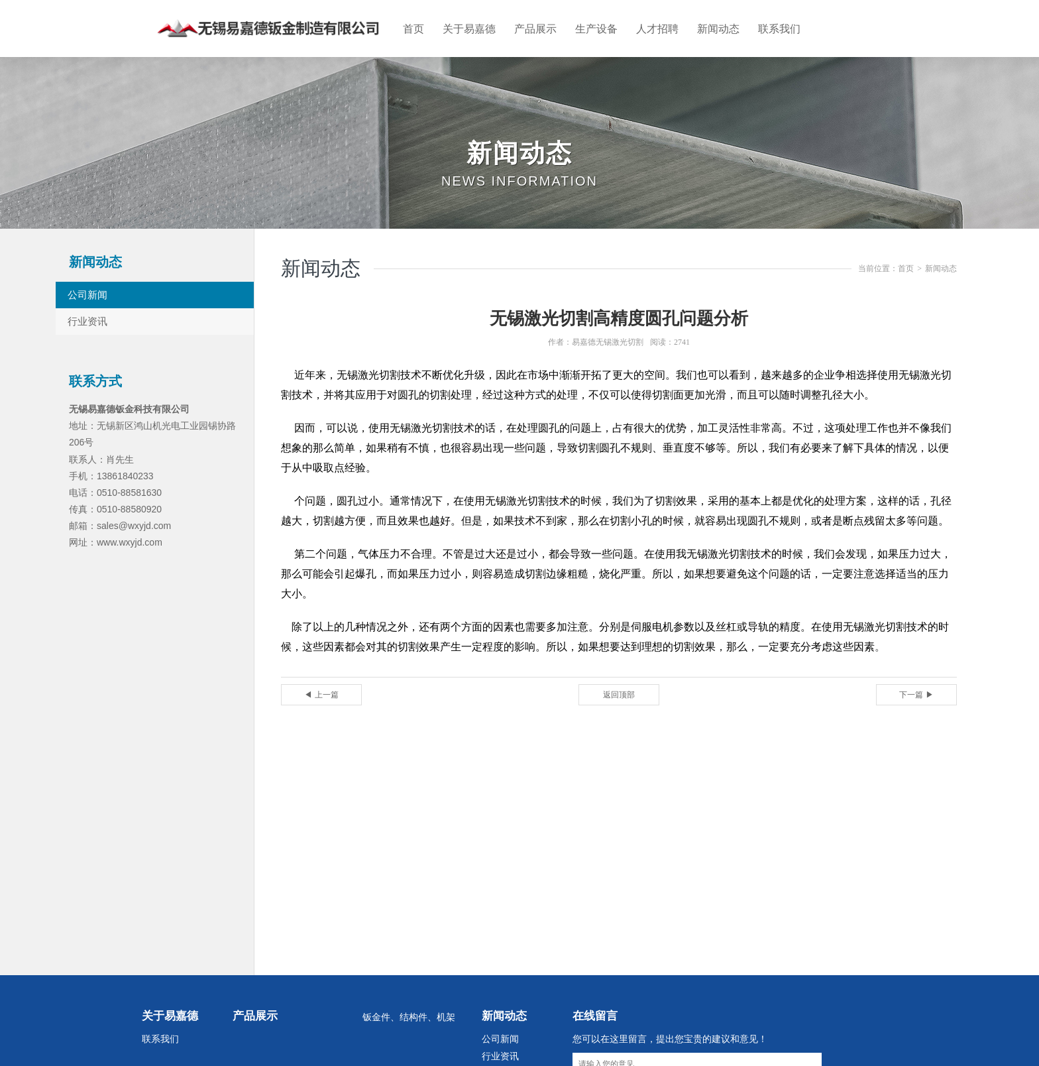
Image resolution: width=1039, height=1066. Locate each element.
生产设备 (596, 33)
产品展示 (535, 33)
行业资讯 (97, 328)
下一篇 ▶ (916, 702)
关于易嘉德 (469, 33)
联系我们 (779, 33)
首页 (413, 33)
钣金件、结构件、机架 (408, 1024)
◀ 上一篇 (321, 702)
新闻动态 (718, 33)
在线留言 (595, 1023)
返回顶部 (619, 702)
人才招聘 (657, 33)
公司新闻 (97, 302)
